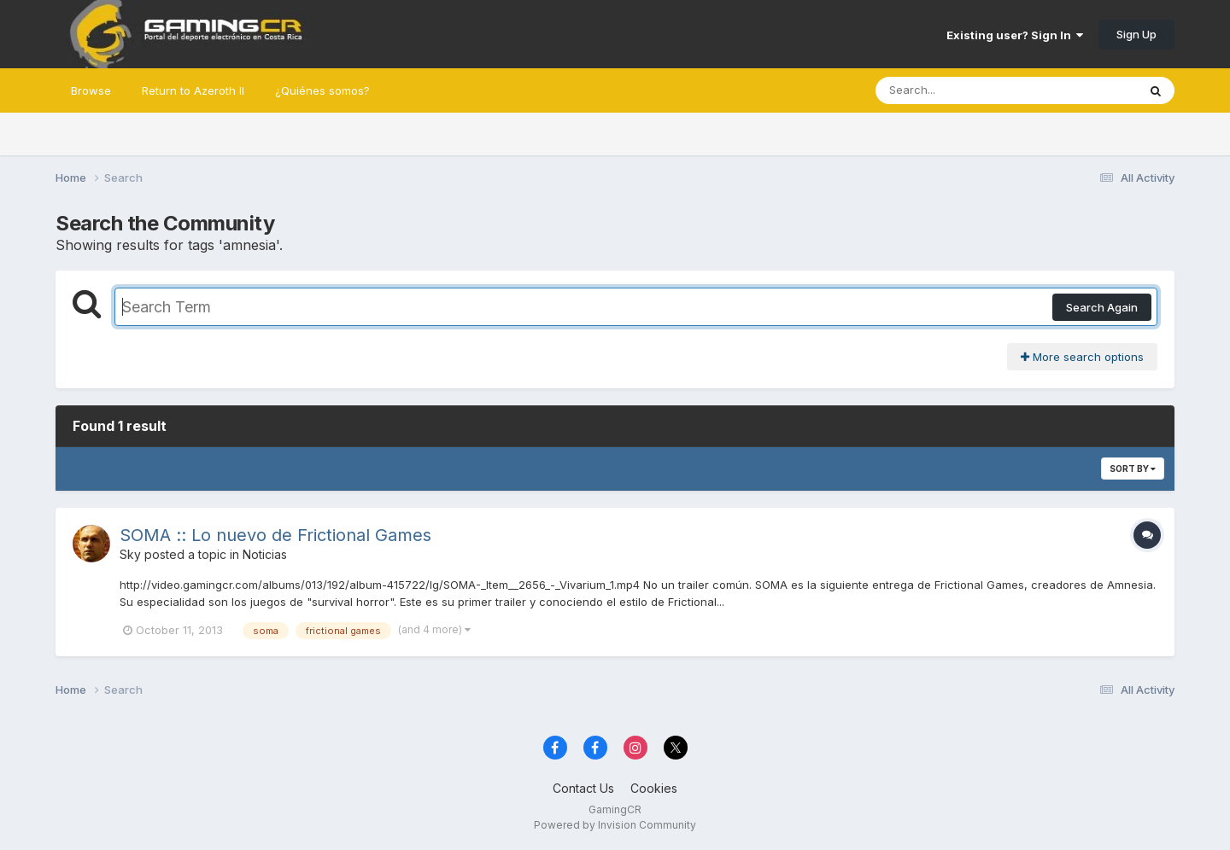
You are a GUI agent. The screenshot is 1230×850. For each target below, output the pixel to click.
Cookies (653, 788)
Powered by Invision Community (615, 824)
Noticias (265, 554)
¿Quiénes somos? (322, 90)
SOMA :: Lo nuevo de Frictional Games (275, 535)
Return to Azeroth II (193, 90)
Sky (130, 554)
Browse (91, 90)
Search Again (1102, 307)
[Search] (960, 90)
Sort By (1133, 468)
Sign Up (1136, 34)
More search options (1082, 357)
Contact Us (583, 788)
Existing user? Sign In (1014, 35)
